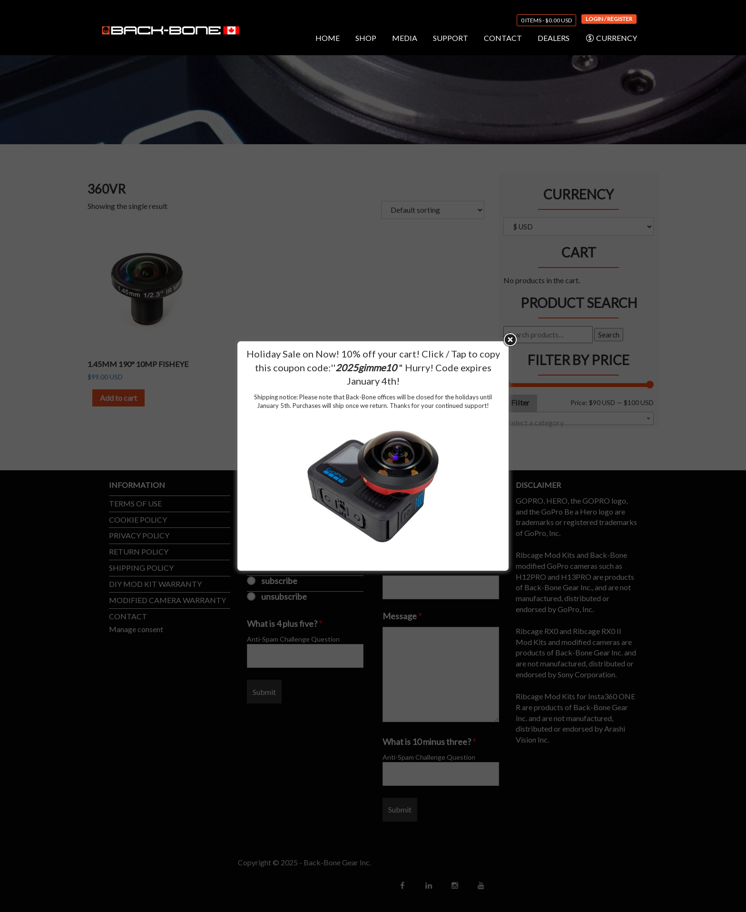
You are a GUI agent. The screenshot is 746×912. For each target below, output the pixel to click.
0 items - (546, 20)
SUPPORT (450, 37)
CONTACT (503, 37)
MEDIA (404, 37)
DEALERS (553, 37)
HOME (327, 37)
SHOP (365, 37)
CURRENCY (611, 38)
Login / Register (609, 18)
